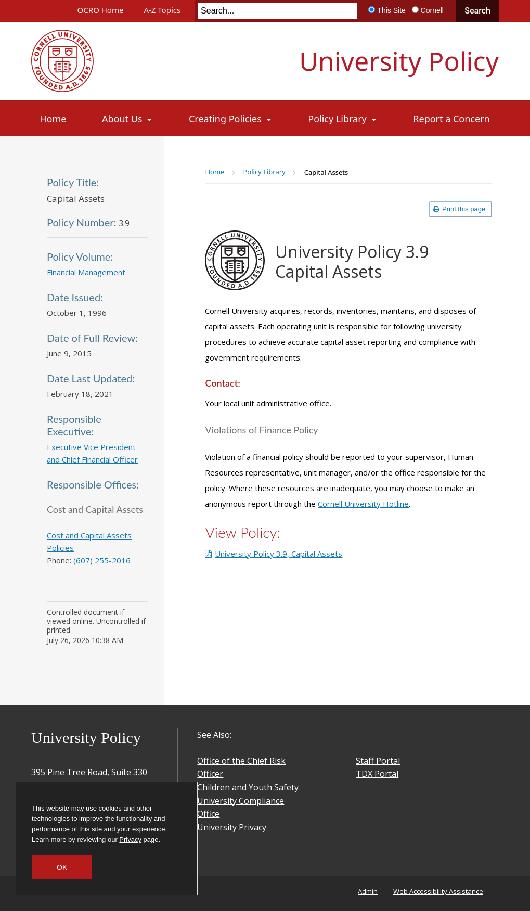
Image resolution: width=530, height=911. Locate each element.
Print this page (459, 209)
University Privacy (231, 827)
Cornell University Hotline (363, 503)
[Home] (53, 118)
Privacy (130, 839)
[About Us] (127, 118)
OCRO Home (100, 10)
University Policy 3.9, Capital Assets (278, 553)
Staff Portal (378, 760)
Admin (368, 891)
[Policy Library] (343, 118)
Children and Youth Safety (248, 787)
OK (62, 867)
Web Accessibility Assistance (438, 891)
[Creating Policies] (230, 118)
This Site (391, 10)
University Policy (399, 61)
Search (477, 11)
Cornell (432, 10)
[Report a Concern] (452, 118)
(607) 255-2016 (102, 560)
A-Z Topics (162, 10)
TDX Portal (377, 773)
